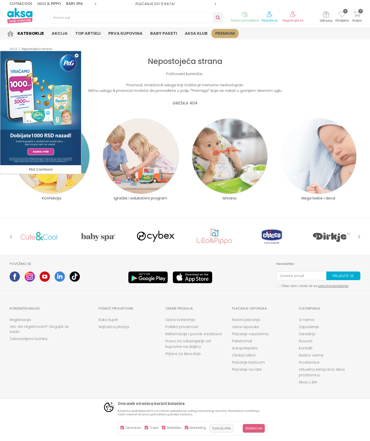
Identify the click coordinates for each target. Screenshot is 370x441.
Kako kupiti (108, 319)
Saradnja (307, 333)
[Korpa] (357, 17)
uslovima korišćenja (333, 286)
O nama (306, 319)
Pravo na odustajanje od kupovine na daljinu (188, 343)
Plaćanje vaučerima (250, 333)
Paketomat (242, 341)
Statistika (174, 428)
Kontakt (306, 348)
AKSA (14, 49)
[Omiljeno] (342, 15)
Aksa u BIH (308, 382)
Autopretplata (244, 348)
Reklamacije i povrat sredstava (193, 333)
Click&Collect (244, 355)
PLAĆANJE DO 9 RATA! (155, 3)
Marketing (198, 428)
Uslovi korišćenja (180, 319)
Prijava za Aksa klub (183, 353)
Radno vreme (311, 355)
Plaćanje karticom (248, 362)
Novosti (305, 341)
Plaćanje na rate (247, 369)
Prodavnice (309, 362)
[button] (136, 17)
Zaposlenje (309, 326)
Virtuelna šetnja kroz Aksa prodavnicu (322, 372)
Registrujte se (293, 20)
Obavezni (133, 428)
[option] (155, 4)
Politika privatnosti (181, 326)
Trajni (153, 428)
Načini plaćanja (246, 319)
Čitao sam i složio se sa (314, 286)
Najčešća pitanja (114, 326)
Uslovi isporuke (245, 326)
